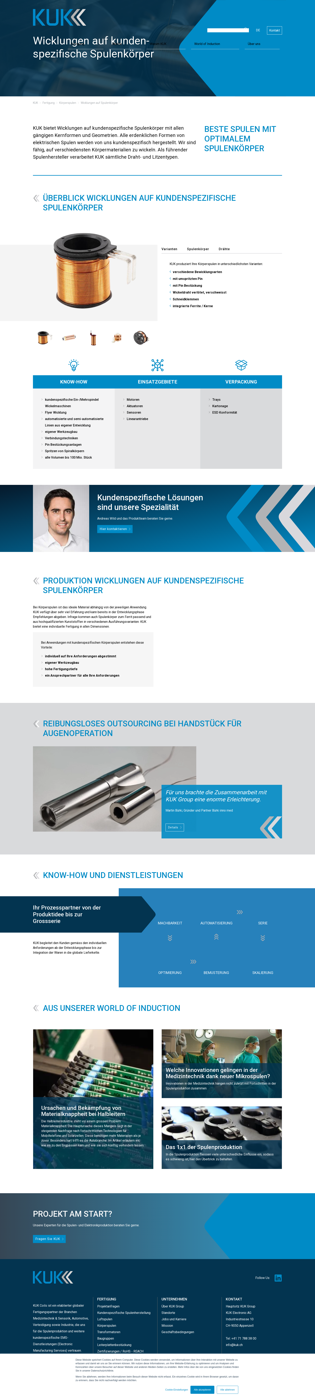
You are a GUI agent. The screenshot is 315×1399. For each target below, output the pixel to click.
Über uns (273, 25)
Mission (167, 1324)
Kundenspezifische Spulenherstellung (123, 1311)
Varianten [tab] (169, 249)
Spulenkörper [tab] (198, 249)
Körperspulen (106, 1324)
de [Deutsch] (258, 12)
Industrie (67, 1324)
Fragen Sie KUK (46, 1238)
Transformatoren (108, 1330)
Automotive (80, 1317)
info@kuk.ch (234, 1343)
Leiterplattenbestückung (114, 1343)
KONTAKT (234, 1299)
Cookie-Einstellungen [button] (176, 1389)
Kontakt (274, 13)
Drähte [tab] (224, 249)
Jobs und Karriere (174, 1317)
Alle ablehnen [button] (227, 1389)
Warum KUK (222, 25)
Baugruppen (105, 1336)
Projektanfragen (108, 1304)
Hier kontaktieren (112, 528)
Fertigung (186, 25)
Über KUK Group (173, 1304)
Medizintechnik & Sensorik (52, 1317)
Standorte (168, 1311)
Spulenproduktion (55, 1330)
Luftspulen (104, 1317)
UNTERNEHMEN (174, 1299)
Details (173, 827)
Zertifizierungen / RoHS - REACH (120, 1349)
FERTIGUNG (106, 1299)
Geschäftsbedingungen (178, 1330)
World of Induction (249, 25)
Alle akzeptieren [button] (202, 1389)
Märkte (204, 25)
